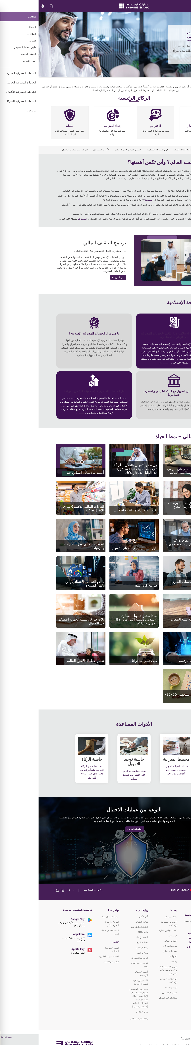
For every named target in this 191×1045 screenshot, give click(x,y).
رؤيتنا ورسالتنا (132, 916)
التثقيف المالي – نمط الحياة (89, 149)
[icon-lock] (4, 6)
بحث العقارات (103, 1011)
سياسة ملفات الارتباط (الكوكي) (157, 1038)
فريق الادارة (133, 935)
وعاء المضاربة (103, 947)
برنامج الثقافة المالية (144, 149)
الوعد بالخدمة (132, 987)
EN (178, 6)
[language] (144, 890)
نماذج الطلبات (103, 921)
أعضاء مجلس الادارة (129, 930)
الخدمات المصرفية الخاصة (161, 937)
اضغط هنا (110, 199)
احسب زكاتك (103, 937)
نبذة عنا (135, 910)
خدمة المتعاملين (131, 951)
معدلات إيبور (103, 952)
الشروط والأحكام (72, 961)
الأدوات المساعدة (62, 149)
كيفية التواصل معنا (72, 916)
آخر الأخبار (104, 916)
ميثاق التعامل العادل (130, 997)
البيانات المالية (132, 940)
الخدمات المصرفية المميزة (161, 933)
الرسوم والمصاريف (100, 958)
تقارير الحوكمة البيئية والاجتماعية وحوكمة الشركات (129, 970)
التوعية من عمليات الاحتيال (36, 149)
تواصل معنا (75, 910)
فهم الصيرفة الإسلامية (118, 149)
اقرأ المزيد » (80, 277)
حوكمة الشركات (131, 946)
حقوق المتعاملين (131, 992)
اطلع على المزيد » (96, 829)
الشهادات (134, 956)
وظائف (136, 961)
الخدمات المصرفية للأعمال (161, 942)
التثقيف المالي (166, 149)
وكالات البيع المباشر (100, 1018)
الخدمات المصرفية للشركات (160, 946)
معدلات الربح (103, 942)
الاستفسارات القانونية (70, 956)
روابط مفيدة (103, 910)
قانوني (77, 941)
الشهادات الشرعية (101, 927)
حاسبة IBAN (103, 932)
